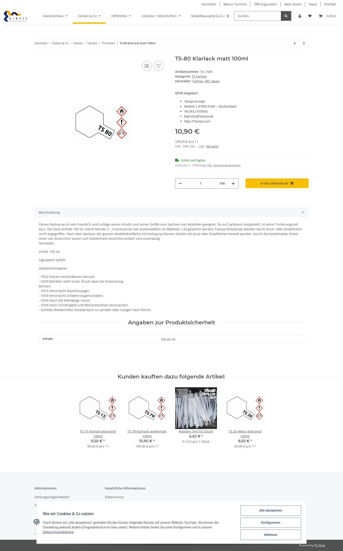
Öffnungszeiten (265, 4)
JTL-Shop (319, 545)
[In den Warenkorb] (277, 183)
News (313, 4)
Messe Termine (235, 4)
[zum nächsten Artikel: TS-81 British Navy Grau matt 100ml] (304, 43)
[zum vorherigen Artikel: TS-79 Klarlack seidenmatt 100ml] (294, 43)
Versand (212, 146)
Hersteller (208, 4)
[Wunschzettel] (310, 16)
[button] (300, 16)
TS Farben (199, 76)
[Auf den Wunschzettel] (158, 66)
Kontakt (330, 4)
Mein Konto (293, 4)
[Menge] (201, 183)
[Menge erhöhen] (233, 183)
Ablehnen (269, 535)
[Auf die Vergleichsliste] (147, 66)
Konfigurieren (269, 523)
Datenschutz (114, 497)
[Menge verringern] (180, 183)
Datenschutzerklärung (59, 533)
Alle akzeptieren (269, 511)
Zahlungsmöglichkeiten (52, 497)
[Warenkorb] (327, 16)
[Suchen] (257, 16)
